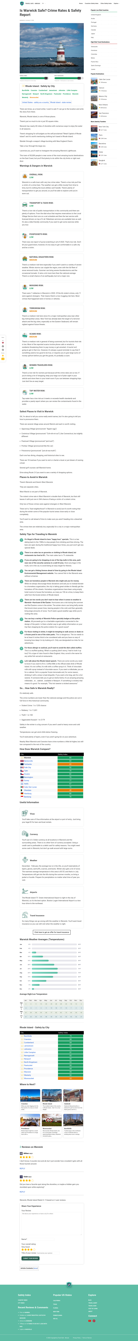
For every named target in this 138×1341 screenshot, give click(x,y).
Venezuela (94, 46)
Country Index (22, 1300)
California (56, 1300)
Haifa (26, 784)
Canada (93, 30)
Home (81, 3)
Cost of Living (93, 1308)
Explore (116, 3)
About (90, 1311)
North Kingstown (46, 94)
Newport (36, 94)
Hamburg (27, 793)
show (35, 1268)
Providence (67, 94)
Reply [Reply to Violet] (22, 1192)
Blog (89, 1300)
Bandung (27, 797)
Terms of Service (87, 1338)
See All (55, 1318)
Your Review (26, 1211)
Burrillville (25, 90)
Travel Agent (92, 1303)
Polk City (27, 767)
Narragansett (26, 94)
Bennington (28, 777)
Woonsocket (34, 97)
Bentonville (28, 761)
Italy (92, 37)
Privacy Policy (77, 1338)
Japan (93, 34)
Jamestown (53, 90)
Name (24, 1239)
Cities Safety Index (106, 3)
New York (56, 1311)
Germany (94, 26)
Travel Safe (32, 3)
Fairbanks (28, 764)
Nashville (28, 1329)
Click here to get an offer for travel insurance (51, 932)
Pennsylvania (57, 1315)
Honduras (94, 50)
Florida (55, 1308)
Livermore (28, 1321)
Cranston (34, 90)
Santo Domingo (96, 65)
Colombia (94, 54)
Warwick (75, 94)
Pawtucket (57, 94)
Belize (93, 58)
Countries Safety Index (91, 3)
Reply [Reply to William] (22, 1168)
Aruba (93, 18)
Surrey (26, 780)
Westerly (25, 97)
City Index (21, 1303)
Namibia (27, 1312)
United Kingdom (96, 15)
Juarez (93, 69)
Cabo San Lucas (30, 787)
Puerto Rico (94, 62)
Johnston (62, 90)
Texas (55, 1304)
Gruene (27, 774)
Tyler (26, 771)
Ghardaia (27, 790)
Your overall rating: (28, 1244)
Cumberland (43, 90)
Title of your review (28, 1253)
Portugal (93, 22)
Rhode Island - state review (60, 102)
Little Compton (72, 90)
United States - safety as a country (35, 102)
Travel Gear (92, 1305)
